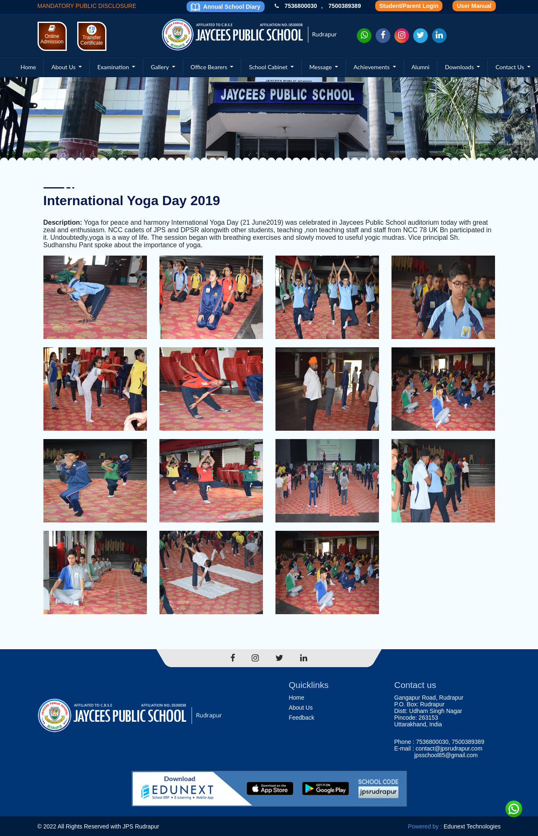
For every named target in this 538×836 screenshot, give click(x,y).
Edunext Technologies (472, 826)
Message (321, 66)
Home (28, 66)
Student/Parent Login (409, 6)
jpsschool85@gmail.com (446, 755)
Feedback (301, 717)
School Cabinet (269, 66)
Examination (114, 66)
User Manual (474, 6)
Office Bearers (210, 66)
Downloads (460, 66)
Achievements (372, 66)
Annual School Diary (225, 7)
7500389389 (344, 6)
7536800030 (301, 6)
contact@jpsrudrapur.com (449, 748)
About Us (64, 66)
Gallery (160, 66)
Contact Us (510, 66)
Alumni (420, 66)
